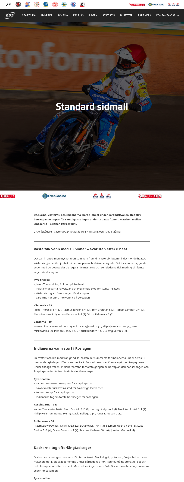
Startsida (29, 15)
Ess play (78, 15)
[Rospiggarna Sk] (55, 4)
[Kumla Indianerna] (18, 4)
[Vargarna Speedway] (73, 4)
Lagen (93, 15)
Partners (144, 15)
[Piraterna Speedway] (46, 4)
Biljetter (126, 15)
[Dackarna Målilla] (27, 4)
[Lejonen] (36, 4)
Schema (63, 15)
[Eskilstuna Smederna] (82, 4)
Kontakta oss (165, 15)
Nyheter (46, 15)
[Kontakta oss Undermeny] (178, 15)
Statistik (108, 15)
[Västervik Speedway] (64, 4)
